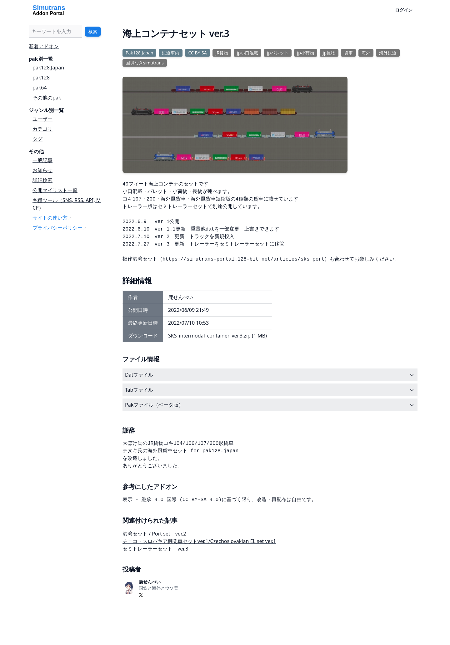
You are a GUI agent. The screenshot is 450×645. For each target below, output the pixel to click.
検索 (92, 31)
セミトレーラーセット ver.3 (155, 548)
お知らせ (42, 170)
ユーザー (42, 118)
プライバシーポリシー (57, 227)
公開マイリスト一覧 (55, 190)
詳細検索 (42, 180)
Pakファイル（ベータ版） (270, 404)
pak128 (41, 77)
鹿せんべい (150, 582)
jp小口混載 (247, 53)
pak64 (39, 87)
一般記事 (42, 160)
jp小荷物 (305, 53)
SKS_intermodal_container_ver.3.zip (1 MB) (217, 335)
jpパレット (277, 53)
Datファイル (270, 374)
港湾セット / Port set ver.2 (154, 533)
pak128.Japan (48, 67)
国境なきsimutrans (145, 63)
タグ (37, 138)
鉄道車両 (170, 53)
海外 (366, 53)
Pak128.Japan (139, 53)
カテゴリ (42, 128)
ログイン (403, 10)
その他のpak (46, 97)
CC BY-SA (197, 53)
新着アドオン (44, 46)
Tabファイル (270, 389)
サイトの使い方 (50, 217)
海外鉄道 (388, 53)
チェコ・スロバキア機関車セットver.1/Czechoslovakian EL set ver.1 (199, 541)
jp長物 (329, 53)
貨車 (348, 53)
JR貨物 (222, 53)
